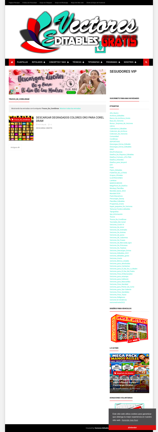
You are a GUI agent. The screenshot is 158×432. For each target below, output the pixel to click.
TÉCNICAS (78, 62)
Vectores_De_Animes (118, 232)
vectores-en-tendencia (118, 300)
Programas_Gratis (117, 204)
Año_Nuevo (114, 113)
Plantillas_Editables (117, 201)
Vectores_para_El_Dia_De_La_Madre (123, 269)
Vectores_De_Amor (117, 227)
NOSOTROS (130, 62)
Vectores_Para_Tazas (118, 295)
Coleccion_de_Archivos (118, 131)
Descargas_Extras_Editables (120, 147)
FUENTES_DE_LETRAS (118, 173)
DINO (112, 149)
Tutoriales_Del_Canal (118, 222)
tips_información (116, 214)
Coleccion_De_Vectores (118, 134)
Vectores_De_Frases (117, 240)
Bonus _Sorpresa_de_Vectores (121, 123)
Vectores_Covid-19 (117, 225)
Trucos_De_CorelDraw (21, 120)
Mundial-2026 (115, 193)
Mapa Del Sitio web (77, 3)
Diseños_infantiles (117, 160)
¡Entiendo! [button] (132, 428)
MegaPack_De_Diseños (118, 186)
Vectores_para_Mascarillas (120, 282)
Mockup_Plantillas (117, 188)
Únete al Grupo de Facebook (96, 3)
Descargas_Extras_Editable (120, 144)
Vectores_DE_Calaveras (119, 238)
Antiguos (15, 147)
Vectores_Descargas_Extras (120, 251)
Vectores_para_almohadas (120, 263)
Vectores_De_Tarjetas (118, 248)
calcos (112, 126)
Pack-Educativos (116, 196)
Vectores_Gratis (116, 258)
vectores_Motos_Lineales (119, 261)
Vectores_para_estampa (119, 276)
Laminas (113, 180)
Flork (112, 168)
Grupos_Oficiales (116, 175)
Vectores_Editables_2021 (119, 253)
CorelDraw (114, 139)
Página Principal (14, 3)
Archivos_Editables (117, 116)
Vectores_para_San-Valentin (120, 289)
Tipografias (114, 212)
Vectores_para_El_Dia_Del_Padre (122, 271)
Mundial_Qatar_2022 (118, 191)
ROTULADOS (38, 62)
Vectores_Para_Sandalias (119, 292)
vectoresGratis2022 (117, 302)
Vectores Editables (102, 428)
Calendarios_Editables (118, 129)
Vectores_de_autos (117, 235)
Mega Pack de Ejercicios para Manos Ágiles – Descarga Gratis (128, 382)
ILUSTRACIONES (116, 178)
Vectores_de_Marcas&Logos (121, 243)
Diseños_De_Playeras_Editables (122, 155)
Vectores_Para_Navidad (119, 284)
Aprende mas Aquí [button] (130, 420)
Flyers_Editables (116, 170)
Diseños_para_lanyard (118, 162)
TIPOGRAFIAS (95, 62)
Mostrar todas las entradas (70, 108)
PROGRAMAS (113, 62)
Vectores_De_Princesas (119, 245)
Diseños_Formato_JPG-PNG (120, 157)
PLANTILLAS (22, 62)
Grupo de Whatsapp (61, 3)
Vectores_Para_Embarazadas (121, 274)
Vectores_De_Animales (118, 230)
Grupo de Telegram (46, 3)
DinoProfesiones (116, 152)
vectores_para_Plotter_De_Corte (122, 287)
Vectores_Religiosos (117, 297)
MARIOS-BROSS (116, 183)
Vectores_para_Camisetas (120, 266)
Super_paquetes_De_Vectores (121, 206)
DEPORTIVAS (115, 142)
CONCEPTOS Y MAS (59, 62)
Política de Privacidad (29, 3)
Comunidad (114, 136)
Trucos (112, 217)
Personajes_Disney (117, 199)
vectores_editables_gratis (119, 256)
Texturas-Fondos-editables (120, 209)
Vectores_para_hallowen (119, 279)
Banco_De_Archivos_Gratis (120, 118)
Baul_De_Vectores (116, 121)
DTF (111, 165)
